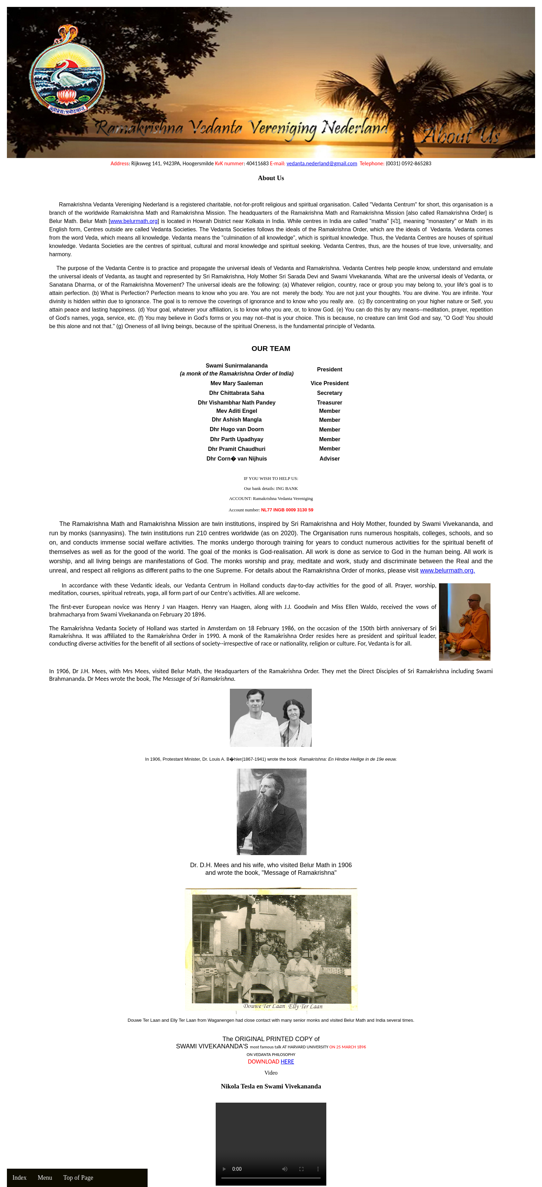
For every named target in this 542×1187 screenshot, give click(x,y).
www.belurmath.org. (447, 570)
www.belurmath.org (134, 221)
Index (19, 1177)
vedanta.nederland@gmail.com (322, 163)
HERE (287, 1061)
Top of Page (78, 1177)
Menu (45, 1177)
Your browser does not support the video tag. (271, 1144)
